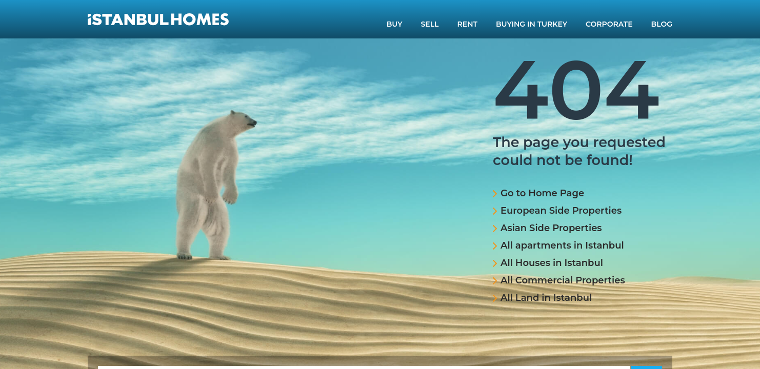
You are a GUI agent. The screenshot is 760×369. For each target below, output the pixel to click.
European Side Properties (561, 210)
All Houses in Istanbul (552, 263)
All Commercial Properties (563, 280)
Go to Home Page (542, 193)
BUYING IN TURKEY (531, 24)
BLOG (661, 24)
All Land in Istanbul (546, 297)
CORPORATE (609, 24)
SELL (430, 24)
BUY (395, 24)
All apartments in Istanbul (562, 245)
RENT (467, 24)
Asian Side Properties (551, 228)
